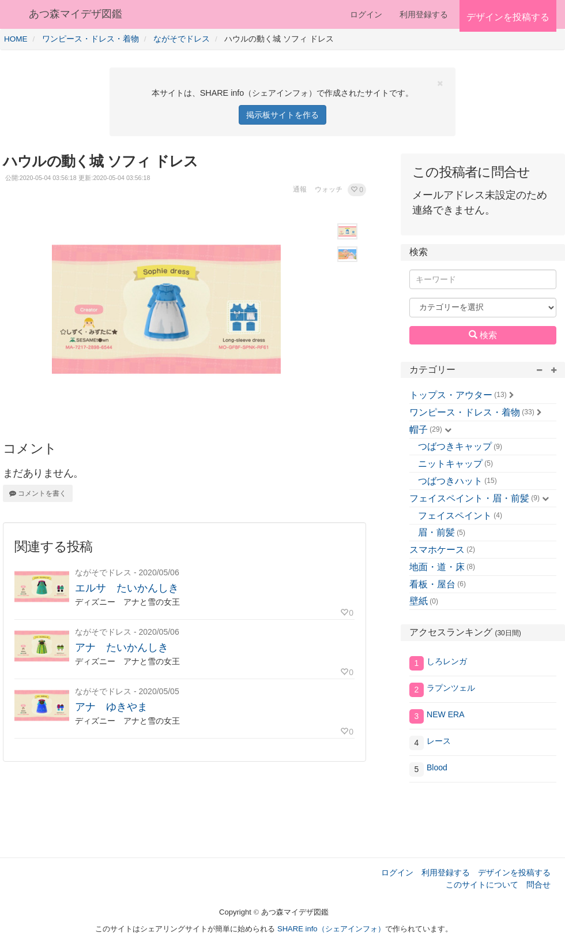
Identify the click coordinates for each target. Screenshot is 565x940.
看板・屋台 (432, 584)
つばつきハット (450, 481)
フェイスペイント (455, 515)
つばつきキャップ (455, 446)
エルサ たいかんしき (127, 588)
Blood (437, 767)
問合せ (538, 884)
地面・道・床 (437, 567)
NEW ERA (445, 714)
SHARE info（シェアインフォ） (331, 928)
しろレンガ (447, 661)
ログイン (366, 14)
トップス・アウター (450, 395)
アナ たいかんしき (121, 647)
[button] (357, 189)
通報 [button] (300, 189)
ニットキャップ (450, 464)
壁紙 (418, 601)
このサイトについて (482, 884)
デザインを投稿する (514, 872)
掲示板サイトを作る (282, 114)
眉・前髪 (436, 532)
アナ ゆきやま (111, 707)
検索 (483, 334)
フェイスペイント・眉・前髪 (469, 498)
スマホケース (437, 550)
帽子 (418, 430)
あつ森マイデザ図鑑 (75, 14)
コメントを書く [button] (37, 493)
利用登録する (445, 872)
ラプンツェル (451, 687)
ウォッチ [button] (328, 189)
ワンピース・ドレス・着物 (464, 412)
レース (439, 741)
